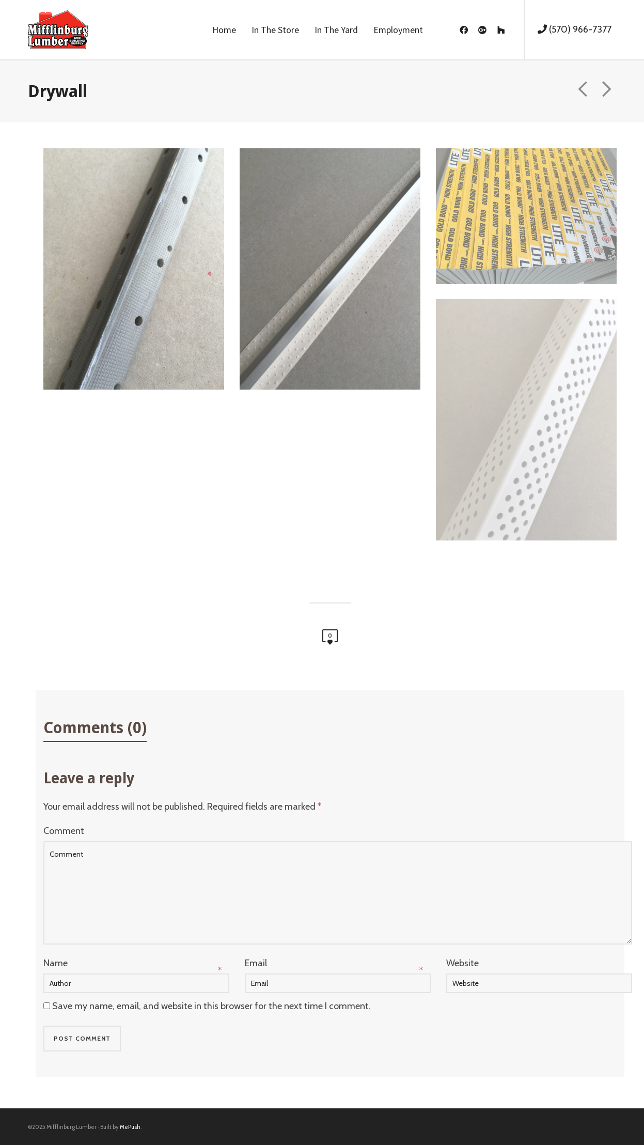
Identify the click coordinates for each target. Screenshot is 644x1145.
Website (462, 963)
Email (256, 963)
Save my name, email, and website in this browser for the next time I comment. (211, 1006)
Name (55, 963)
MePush (130, 1127)
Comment (63, 831)
